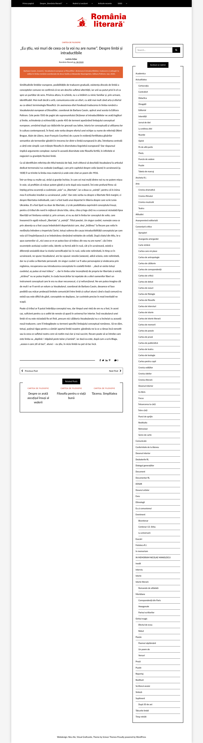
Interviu (139, 569)
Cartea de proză (145, 337)
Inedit (138, 563)
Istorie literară (142, 582)
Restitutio (142, 422)
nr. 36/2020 (79, 62)
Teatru (141, 208)
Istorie (138, 575)
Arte (138, 183)
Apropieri (142, 232)
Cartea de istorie (146, 312)
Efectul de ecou (145, 624)
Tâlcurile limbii (142, 710)
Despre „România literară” (51, 3)
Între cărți (142, 410)
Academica (141, 73)
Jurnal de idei (144, 122)
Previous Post (31, 370)
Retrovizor (143, 428)
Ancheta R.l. (141, 177)
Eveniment (140, 514)
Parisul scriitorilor (146, 612)
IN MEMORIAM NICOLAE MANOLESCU (153, 557)
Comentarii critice (144, 226)
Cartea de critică (145, 275)
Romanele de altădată (148, 588)
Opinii (141, 140)
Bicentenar (143, 520)
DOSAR (139, 484)
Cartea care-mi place (147, 251)
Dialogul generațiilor (145, 465)
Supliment (140, 698)
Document (140, 471)
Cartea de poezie (146, 330)
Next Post (113, 370)
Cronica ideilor (145, 373)
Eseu (138, 496)
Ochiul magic (141, 618)
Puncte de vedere (146, 159)
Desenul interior (145, 386)
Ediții (120, 3)
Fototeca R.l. (141, 545)
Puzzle (141, 165)
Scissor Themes (110, 737)
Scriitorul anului (143, 686)
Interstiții (142, 116)
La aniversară (144, 533)
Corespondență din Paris (149, 600)
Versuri (141, 655)
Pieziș (141, 153)
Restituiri (140, 680)
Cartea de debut (145, 281)
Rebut (141, 631)
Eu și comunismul (144, 508)
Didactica (142, 98)
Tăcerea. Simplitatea (104, 393)
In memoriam (142, 551)
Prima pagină (28, 3)
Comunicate (141, 441)
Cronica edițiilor (145, 367)
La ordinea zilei (145, 128)
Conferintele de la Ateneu (147, 447)
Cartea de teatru (145, 349)
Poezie (139, 637)
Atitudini (140, 214)
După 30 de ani (145, 704)
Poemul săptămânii (147, 643)
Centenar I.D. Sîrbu (147, 526)
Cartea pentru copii (147, 361)
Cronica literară (145, 379)
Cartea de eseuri (145, 288)
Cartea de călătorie (147, 263)
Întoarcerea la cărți (147, 404)
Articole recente (105, 3)
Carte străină (144, 245)
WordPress (141, 737)
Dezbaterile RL (142, 459)
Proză (138, 661)
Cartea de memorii (146, 324)
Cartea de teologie (146, 355)
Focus (141, 398)
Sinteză (139, 692)
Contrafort (143, 91)
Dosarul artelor (142, 490)
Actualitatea (141, 79)
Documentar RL (143, 477)
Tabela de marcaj (146, 171)
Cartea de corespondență (150, 269)
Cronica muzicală (146, 202)
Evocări (139, 539)
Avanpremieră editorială (147, 220)
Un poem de (144, 649)
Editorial (142, 110)
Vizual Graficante (84, 737)
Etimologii (140, 502)
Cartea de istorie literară (149, 318)
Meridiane (140, 594)
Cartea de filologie (146, 294)
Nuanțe (141, 134)
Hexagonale (143, 606)
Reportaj (139, 673)
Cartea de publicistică (148, 343)
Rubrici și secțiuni (80, 3)
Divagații (142, 104)
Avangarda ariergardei (148, 239)
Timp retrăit (141, 716)
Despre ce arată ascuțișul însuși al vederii (38, 398)
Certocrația (143, 85)
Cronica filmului (145, 196)
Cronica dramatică (146, 189)
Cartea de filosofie (71, 42)
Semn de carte (145, 435)
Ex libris (141, 392)
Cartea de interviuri (147, 306)
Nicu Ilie (72, 737)
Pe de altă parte (145, 147)
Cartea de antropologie (148, 257)
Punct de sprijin (145, 416)
